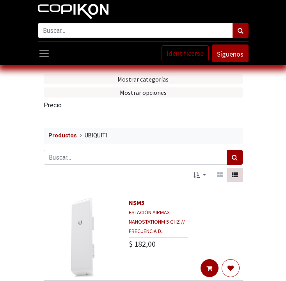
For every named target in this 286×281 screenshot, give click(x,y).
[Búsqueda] (241, 30)
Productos (62, 135)
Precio (53, 105)
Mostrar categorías (143, 79)
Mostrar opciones (143, 92)
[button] (200, 175)
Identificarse (185, 53)
